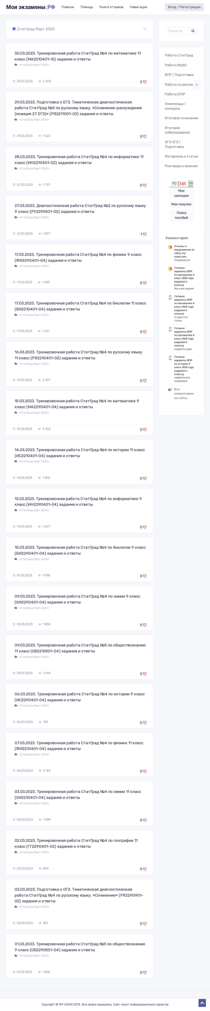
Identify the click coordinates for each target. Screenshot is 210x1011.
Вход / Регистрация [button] (184, 7)
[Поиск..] (177, 31)
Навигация (138, 7)
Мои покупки (181, 204)
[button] (79, 29)
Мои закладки (181, 193)
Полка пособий (181, 215)
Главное (68, 7)
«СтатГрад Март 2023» (33, 64)
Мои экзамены (30, 7)
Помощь (87, 7)
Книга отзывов (111, 7)
